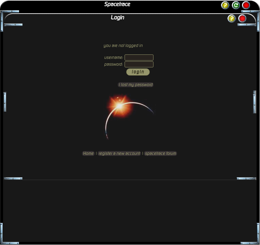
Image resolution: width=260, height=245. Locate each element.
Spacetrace (117, 4)
